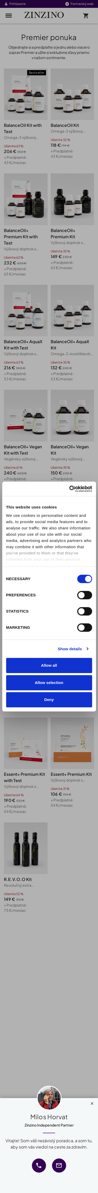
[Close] (92, 1102)
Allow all (49, 665)
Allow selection (49, 682)
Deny (49, 699)
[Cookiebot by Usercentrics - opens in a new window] (70, 488)
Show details (70, 649)
